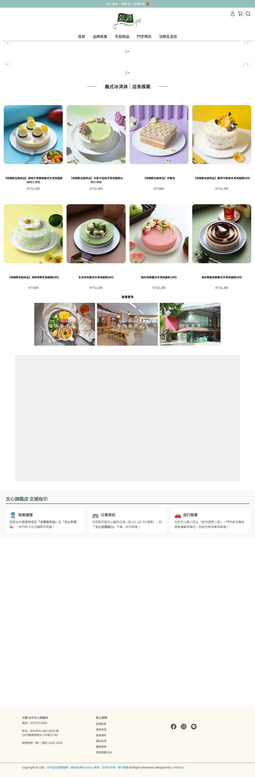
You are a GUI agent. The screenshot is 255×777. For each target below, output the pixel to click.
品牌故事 (101, 724)
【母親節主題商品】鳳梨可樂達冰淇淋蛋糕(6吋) (221, 342)
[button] (8, 94)
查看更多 (128, 460)
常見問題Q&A (104, 752)
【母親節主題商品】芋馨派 (159, 342)
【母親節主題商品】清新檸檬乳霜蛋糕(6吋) (33, 441)
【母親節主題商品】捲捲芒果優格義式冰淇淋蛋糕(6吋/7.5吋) (33, 344)
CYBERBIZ (178, 767)
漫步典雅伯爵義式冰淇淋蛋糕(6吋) (221, 441)
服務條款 (101, 746)
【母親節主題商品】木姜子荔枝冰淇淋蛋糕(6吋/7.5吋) (96, 344)
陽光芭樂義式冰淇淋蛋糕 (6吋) (159, 441)
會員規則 (101, 735)
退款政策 (101, 729)
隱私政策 (101, 741)
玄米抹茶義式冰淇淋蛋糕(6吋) (96, 441)
